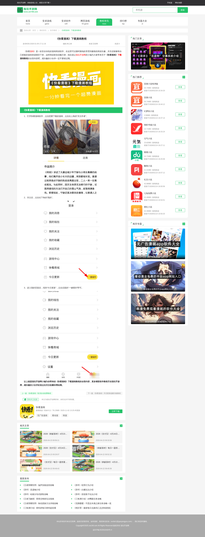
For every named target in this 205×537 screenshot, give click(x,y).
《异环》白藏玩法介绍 (83, 490)
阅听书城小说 (150, 125)
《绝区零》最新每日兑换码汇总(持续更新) (92, 508)
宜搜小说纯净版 (151, 84)
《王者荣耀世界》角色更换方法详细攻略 (40, 503)
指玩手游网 (81, 55)
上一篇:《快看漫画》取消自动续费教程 (36, 393)
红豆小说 (148, 179)
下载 (120, 55)
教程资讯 (43, 30)
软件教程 (53, 30)
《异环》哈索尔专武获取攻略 (35, 494)
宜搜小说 (148, 97)
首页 (34, 30)
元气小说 (148, 138)
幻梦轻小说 (149, 111)
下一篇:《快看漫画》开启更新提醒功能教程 (104, 393)
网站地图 (178, 3)
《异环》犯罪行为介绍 (83, 485)
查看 (180, 87)
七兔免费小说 (150, 193)
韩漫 (65, 415)
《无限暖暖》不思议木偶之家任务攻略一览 (92, 503)
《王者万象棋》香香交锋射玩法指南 (38, 499)
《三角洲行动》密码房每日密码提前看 (39, 508)
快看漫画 (40, 407)
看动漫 (55, 415)
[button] (153, 66)
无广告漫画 (42, 415)
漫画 (32, 51)
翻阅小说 (148, 166)
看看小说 (148, 152)
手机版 (169, 3)
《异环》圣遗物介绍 (31, 490)
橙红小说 (148, 207)
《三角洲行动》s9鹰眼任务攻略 (87, 499)
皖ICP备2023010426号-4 (102, 530)
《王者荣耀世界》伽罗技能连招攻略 (38, 485)
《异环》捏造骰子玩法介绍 (85, 494)
